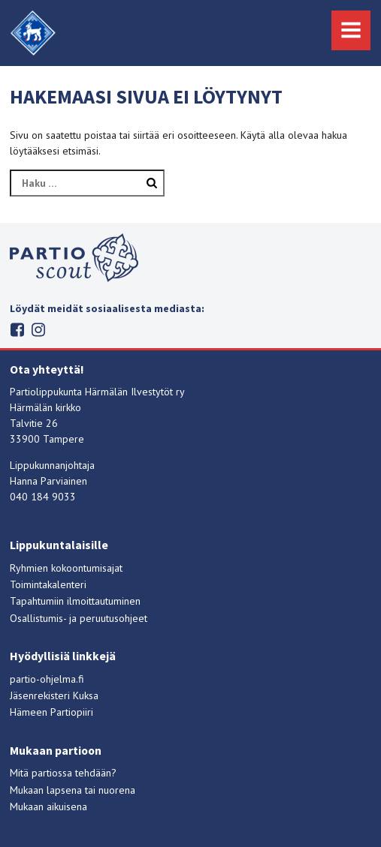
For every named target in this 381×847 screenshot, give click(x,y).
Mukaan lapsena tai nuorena (72, 790)
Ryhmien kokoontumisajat (66, 568)
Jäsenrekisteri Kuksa (54, 695)
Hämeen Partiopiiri (51, 712)
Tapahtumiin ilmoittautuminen (75, 601)
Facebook (18, 330)
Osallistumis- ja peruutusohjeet (78, 618)
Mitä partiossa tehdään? (63, 772)
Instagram (39, 330)
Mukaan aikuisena (48, 806)
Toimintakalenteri (48, 584)
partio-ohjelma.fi (47, 679)
